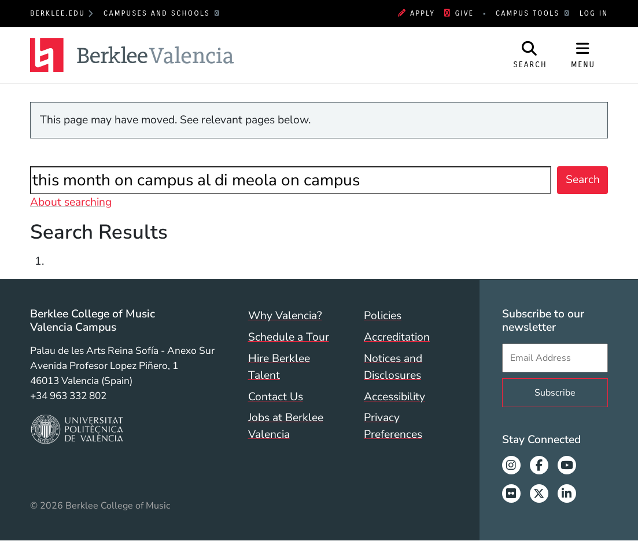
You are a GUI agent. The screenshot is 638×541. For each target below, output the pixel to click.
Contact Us (275, 396)
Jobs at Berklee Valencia (285, 426)
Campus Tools (529, 13)
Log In (594, 13)
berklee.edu (57, 13)
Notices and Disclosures (393, 367)
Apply (416, 13)
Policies (382, 315)
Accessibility (394, 396)
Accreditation (397, 337)
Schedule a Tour (288, 337)
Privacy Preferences (393, 426)
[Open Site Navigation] (583, 55)
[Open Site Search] (530, 55)
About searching (71, 202)
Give (459, 13)
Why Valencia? (285, 315)
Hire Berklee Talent (279, 367)
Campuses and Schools (158, 13)
